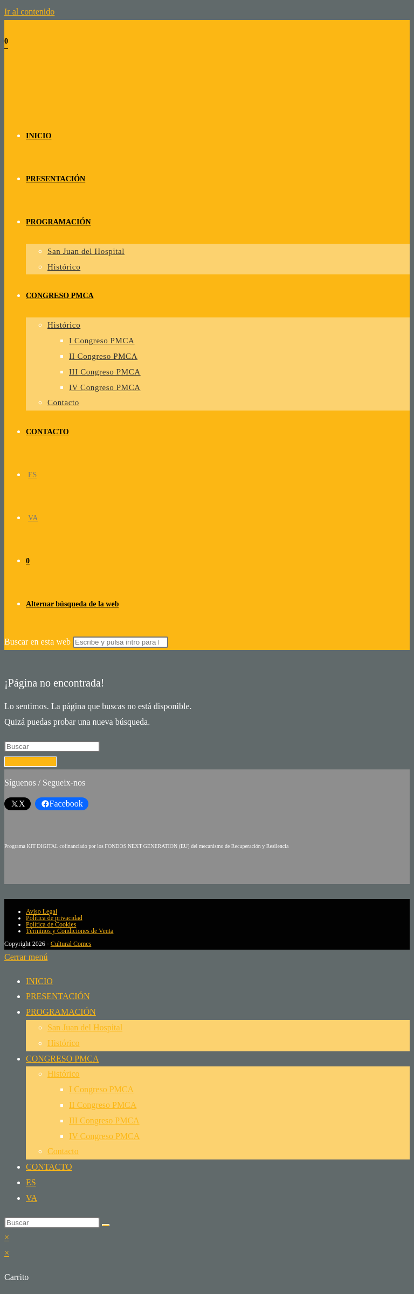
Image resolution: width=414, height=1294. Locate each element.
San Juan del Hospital (84, 1027)
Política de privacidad (54, 918)
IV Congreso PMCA (104, 1136)
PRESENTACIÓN (58, 996)
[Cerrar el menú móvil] (25, 956)
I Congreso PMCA (101, 1089)
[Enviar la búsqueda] (120, 642)
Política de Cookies (51, 924)
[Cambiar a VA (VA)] (33, 518)
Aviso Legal (41, 911)
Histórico (63, 1043)
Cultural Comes (71, 943)
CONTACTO (49, 1166)
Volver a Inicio (30, 761)
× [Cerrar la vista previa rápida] (6, 1237)
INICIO (39, 981)
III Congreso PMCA (104, 1120)
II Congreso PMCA (102, 1104)
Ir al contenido (29, 11)
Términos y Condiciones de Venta (69, 931)
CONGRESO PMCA (62, 1058)
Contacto (63, 1151)
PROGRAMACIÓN (61, 1011)
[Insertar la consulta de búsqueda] (52, 746)
